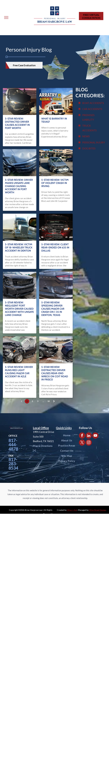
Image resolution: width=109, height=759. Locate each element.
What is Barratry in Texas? (54, 120)
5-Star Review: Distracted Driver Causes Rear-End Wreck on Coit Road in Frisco (54, 373)
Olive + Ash (72, 510)
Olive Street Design (97, 510)
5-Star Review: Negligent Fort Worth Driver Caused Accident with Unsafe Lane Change (19, 309)
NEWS (86, 136)
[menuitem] (66, 435)
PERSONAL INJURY (93, 142)
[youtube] (95, 435)
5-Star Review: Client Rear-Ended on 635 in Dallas (55, 247)
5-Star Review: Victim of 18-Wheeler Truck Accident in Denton (18, 247)
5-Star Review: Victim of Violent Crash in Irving (55, 183)
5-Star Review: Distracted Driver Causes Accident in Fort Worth (17, 123)
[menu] (6, 17)
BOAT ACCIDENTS (93, 103)
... (43, 401)
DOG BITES (89, 148)
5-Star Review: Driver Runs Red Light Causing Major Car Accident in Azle (19, 371)
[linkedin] (89, 435)
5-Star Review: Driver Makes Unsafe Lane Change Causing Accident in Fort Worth (19, 186)
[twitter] (82, 442)
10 (48, 401)
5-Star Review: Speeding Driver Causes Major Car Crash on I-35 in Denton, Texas (52, 309)
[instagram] (89, 442)
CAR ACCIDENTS (92, 109)
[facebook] (82, 435)
